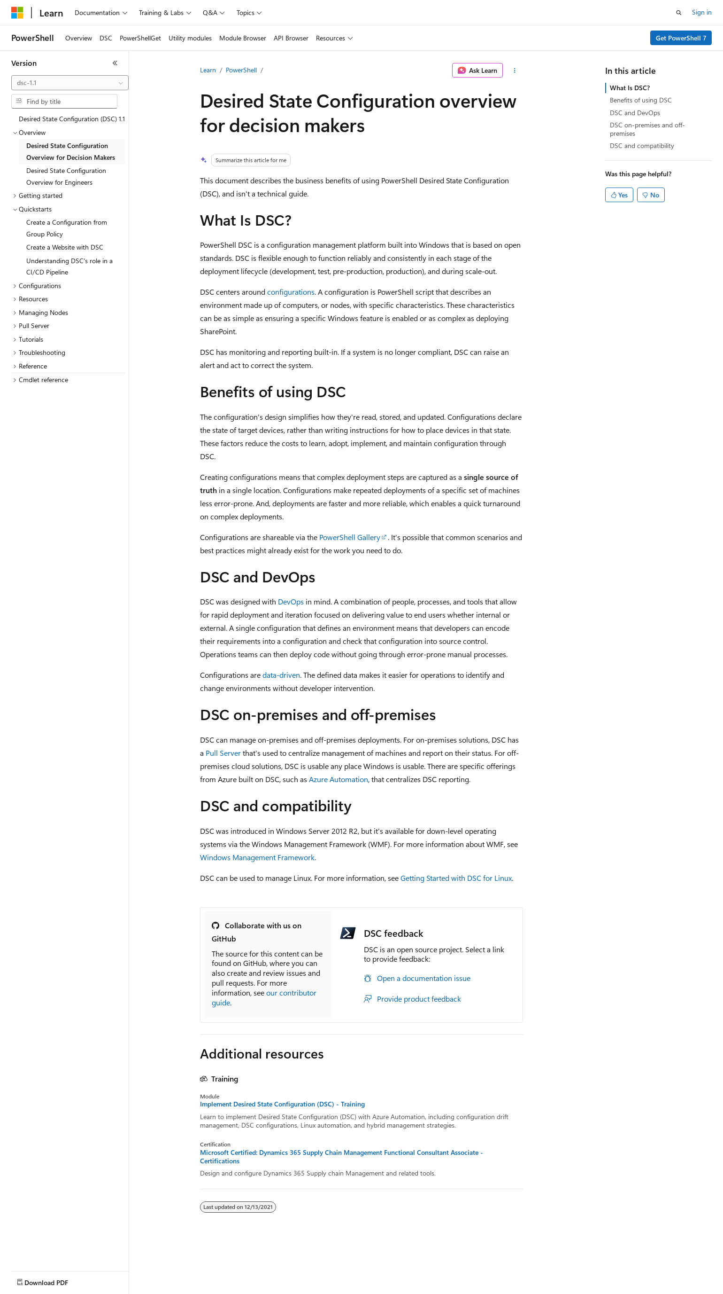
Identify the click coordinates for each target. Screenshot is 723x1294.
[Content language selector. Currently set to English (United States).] (54, 1280)
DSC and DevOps (635, 112)
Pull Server (223, 753)
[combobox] (70, 82)
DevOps (291, 601)
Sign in (702, 12)
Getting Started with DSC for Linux (456, 878)
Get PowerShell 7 (681, 37)
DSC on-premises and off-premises (647, 129)
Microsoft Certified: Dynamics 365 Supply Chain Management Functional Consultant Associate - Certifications (341, 1156)
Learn (208, 69)
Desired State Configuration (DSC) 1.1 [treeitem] (72, 118)
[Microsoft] (17, 13)
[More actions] (515, 70)
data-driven (281, 675)
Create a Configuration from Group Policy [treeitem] (66, 228)
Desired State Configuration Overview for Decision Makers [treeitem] (70, 151)
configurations (291, 292)
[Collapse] (115, 63)
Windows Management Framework (257, 857)
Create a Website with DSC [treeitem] (64, 247)
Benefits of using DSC (641, 99)
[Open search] (678, 12)
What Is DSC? (630, 87)
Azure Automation (338, 779)
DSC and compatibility (642, 145)
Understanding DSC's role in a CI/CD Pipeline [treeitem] (69, 266)
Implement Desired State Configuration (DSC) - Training (282, 1104)
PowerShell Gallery (349, 537)
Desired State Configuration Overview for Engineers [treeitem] (66, 176)
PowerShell (241, 69)
